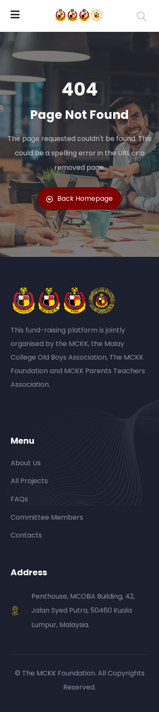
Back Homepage (79, 198)
